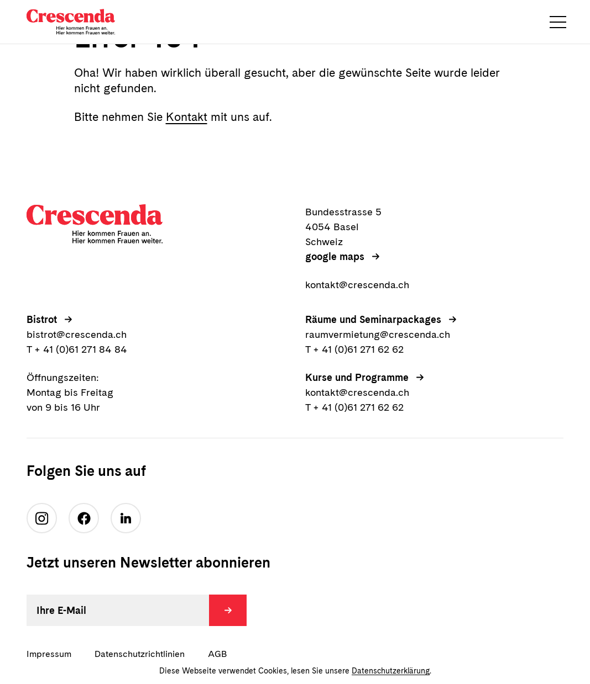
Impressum (49, 654)
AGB (217, 654)
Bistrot (42, 319)
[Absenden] (228, 610)
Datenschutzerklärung (391, 670)
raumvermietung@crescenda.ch (377, 334)
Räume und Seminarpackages (373, 319)
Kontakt (186, 117)
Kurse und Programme (357, 377)
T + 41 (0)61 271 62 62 (354, 349)
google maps (334, 256)
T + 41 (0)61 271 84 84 (77, 349)
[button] (558, 22)
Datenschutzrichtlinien (140, 654)
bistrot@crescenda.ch (77, 334)
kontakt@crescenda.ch (357, 284)
